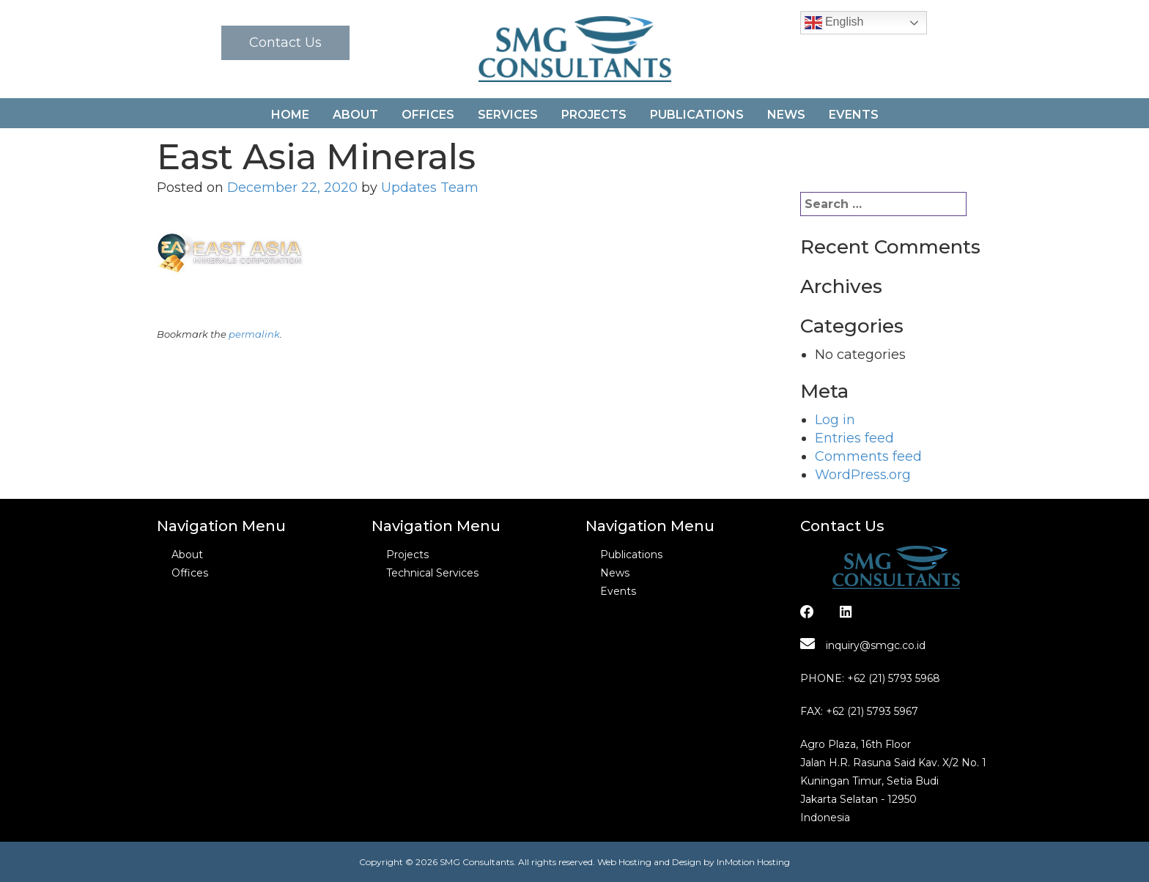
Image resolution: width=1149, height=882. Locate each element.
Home (290, 115)
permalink (254, 334)
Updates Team (430, 187)
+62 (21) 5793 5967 (872, 711)
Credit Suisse (719, 363)
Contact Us (285, 42)
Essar (190, 363)
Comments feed (868, 456)
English (834, 23)
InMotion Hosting (753, 861)
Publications (697, 115)
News (786, 115)
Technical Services (432, 572)
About (355, 115)
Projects (594, 115)
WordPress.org (863, 475)
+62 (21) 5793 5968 (893, 678)
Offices (428, 115)
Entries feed (854, 438)
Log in (835, 420)
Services (508, 115)
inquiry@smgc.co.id (863, 645)
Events (854, 115)
